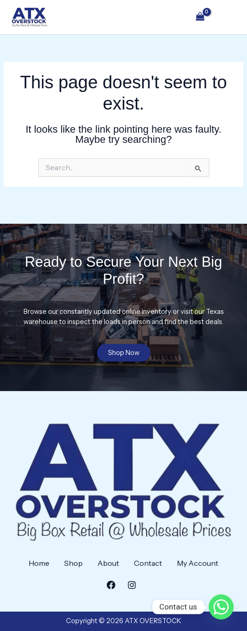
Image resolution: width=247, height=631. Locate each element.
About (108, 563)
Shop (73, 563)
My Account (197, 563)
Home (39, 563)
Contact (148, 563)
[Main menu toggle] (226, 17)
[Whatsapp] (221, 606)
